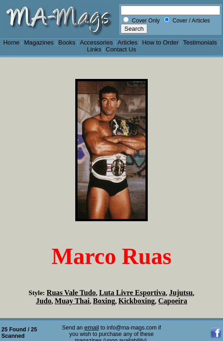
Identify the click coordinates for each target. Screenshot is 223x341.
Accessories (96, 42)
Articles (127, 42)
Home (11, 42)
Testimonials (200, 42)
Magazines (39, 42)
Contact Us (121, 49)
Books (66, 42)
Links (94, 49)
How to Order (160, 42)
